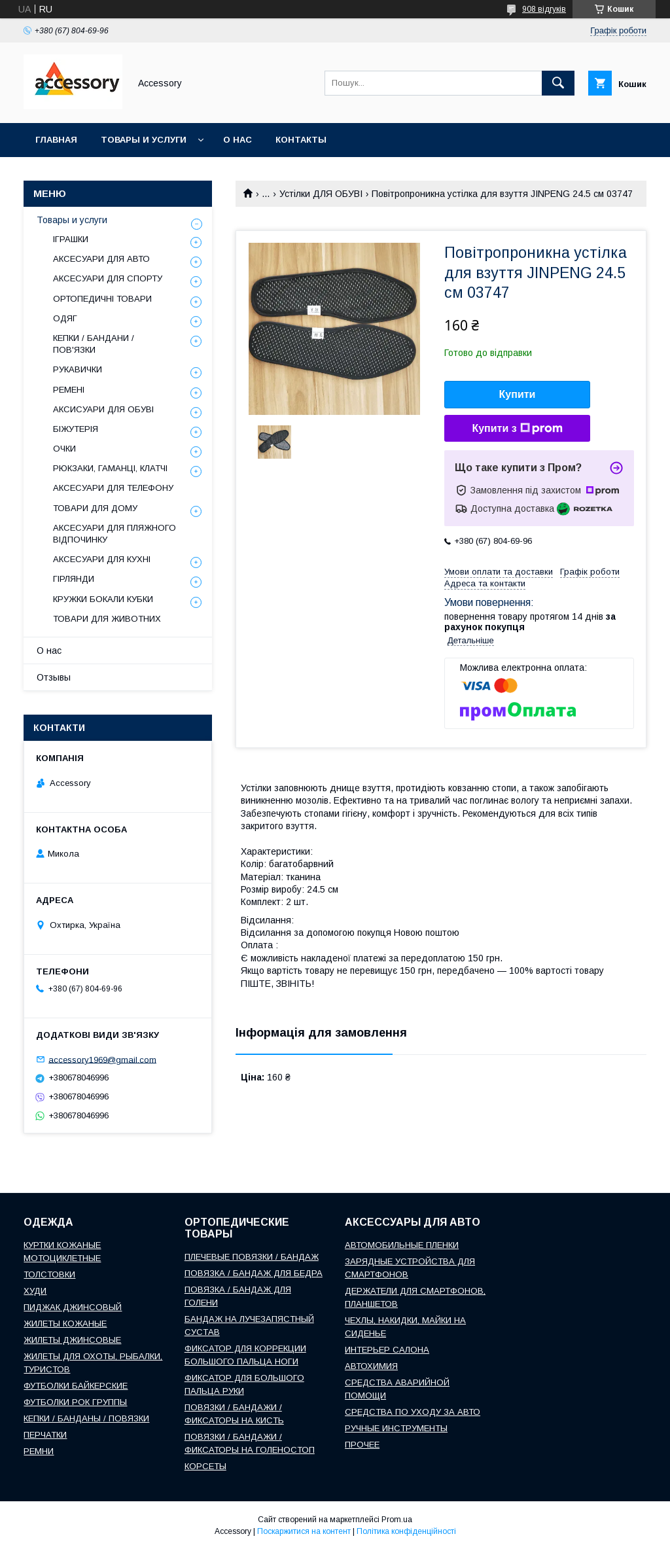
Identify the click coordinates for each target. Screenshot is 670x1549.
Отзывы (54, 677)
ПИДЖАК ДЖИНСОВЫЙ (73, 1307)
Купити (517, 394)
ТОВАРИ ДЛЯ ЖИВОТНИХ (107, 619)
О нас (237, 140)
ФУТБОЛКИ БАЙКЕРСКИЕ (76, 1386)
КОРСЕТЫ (205, 1466)
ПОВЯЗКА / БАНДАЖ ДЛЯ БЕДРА (254, 1273)
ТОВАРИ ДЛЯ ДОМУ (95, 508)
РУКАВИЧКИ (77, 369)
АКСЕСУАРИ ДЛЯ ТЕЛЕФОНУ (113, 488)
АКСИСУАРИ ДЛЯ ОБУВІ (103, 409)
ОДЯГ (65, 318)
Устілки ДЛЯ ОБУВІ (320, 193)
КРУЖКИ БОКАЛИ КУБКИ (103, 599)
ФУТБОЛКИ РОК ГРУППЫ (75, 1402)
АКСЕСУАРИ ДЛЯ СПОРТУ (107, 278)
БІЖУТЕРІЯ (75, 429)
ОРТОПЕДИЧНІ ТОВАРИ (102, 299)
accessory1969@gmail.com (102, 1059)
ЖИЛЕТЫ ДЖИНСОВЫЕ (72, 1340)
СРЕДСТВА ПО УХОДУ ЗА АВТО (412, 1412)
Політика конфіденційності (406, 1531)
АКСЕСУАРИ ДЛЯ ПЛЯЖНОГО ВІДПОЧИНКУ (114, 533)
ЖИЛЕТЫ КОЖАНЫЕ (65, 1323)
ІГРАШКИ (70, 239)
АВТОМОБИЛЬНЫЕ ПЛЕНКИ (402, 1245)
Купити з (517, 429)
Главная (56, 140)
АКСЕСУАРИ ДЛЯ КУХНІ (101, 559)
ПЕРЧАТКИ (45, 1435)
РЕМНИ (39, 1451)
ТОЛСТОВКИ (49, 1274)
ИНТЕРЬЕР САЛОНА (387, 1350)
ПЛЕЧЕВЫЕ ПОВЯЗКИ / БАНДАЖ (252, 1257)
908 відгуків (544, 9)
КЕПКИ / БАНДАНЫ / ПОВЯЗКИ (86, 1418)
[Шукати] (558, 83)
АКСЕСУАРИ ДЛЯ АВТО (101, 259)
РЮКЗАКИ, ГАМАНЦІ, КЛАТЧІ (110, 468)
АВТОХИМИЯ (371, 1366)
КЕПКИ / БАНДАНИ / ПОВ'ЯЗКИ (93, 344)
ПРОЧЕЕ (362, 1445)
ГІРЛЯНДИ (73, 579)
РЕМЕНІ (68, 390)
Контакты (300, 140)
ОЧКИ (64, 449)
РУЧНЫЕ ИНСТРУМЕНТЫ (396, 1428)
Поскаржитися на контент (304, 1531)
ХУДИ (35, 1291)
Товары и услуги (143, 140)
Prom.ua (396, 1519)
